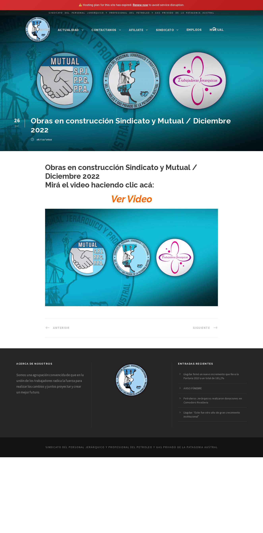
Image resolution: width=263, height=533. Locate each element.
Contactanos (103, 30)
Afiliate (136, 30)
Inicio (44, 30)
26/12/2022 (44, 140)
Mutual (217, 30)
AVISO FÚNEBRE (193, 388)
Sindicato (165, 30)
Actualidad (68, 30)
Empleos (194, 30)
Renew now (140, 5)
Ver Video (131, 199)
